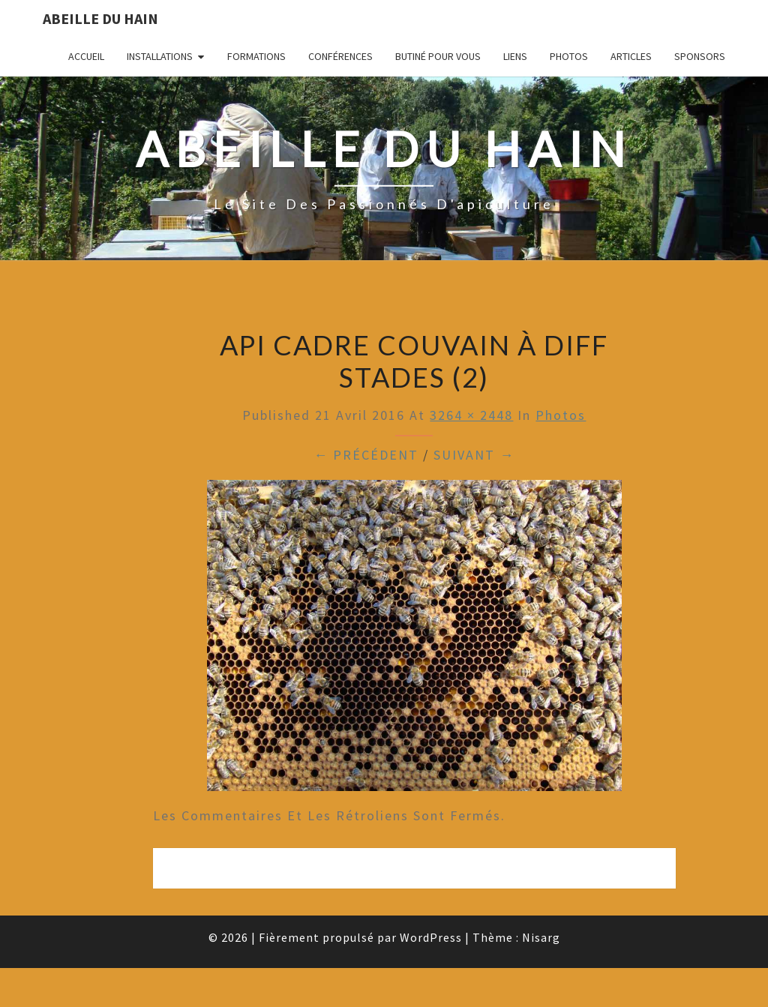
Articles (631, 56)
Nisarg (541, 937)
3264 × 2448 (471, 415)
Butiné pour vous (438, 56)
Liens (515, 56)
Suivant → (474, 454)
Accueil (86, 56)
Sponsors (699, 56)
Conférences (340, 56)
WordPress (431, 937)
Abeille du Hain (100, 18)
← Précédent (366, 454)
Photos (569, 56)
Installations (160, 56)
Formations (256, 56)
